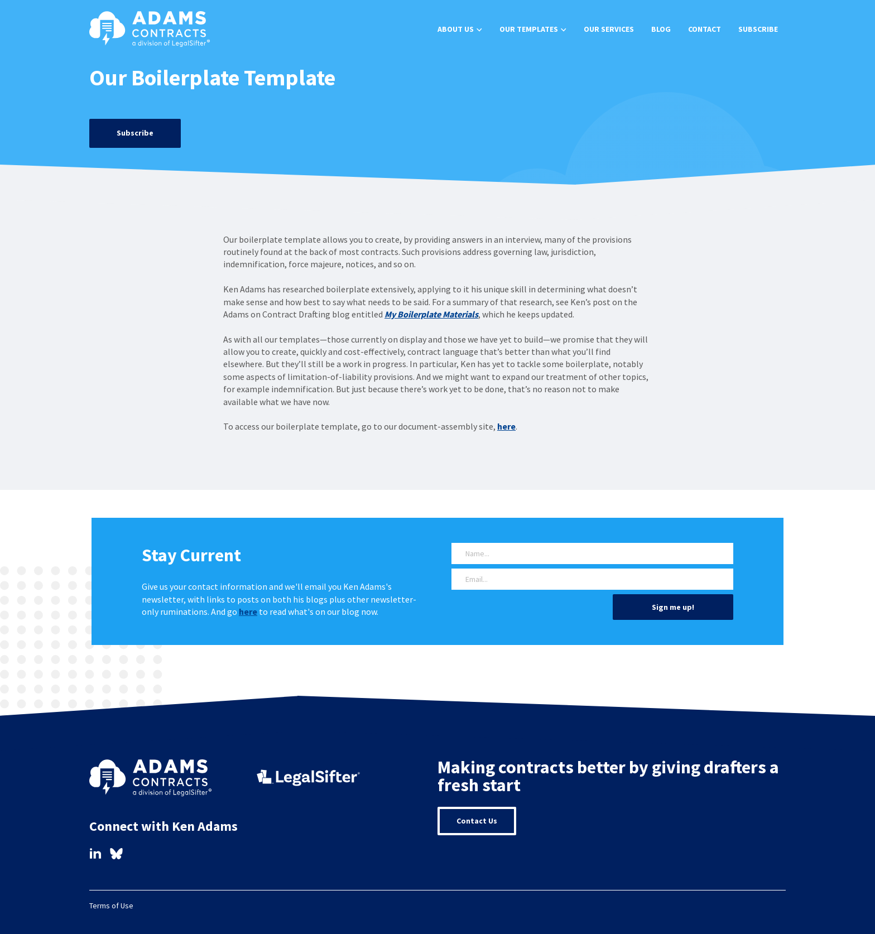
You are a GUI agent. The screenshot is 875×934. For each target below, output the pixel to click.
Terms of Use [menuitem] (111, 906)
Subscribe (758, 29)
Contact (704, 29)
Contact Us (476, 821)
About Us (456, 29)
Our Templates (528, 29)
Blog (661, 29)
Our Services (609, 29)
